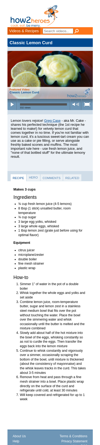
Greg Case (52, 121)
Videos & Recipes (24, 31)
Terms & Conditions (73, 436)
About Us (19, 436)
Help (16, 441)
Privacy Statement (74, 441)
